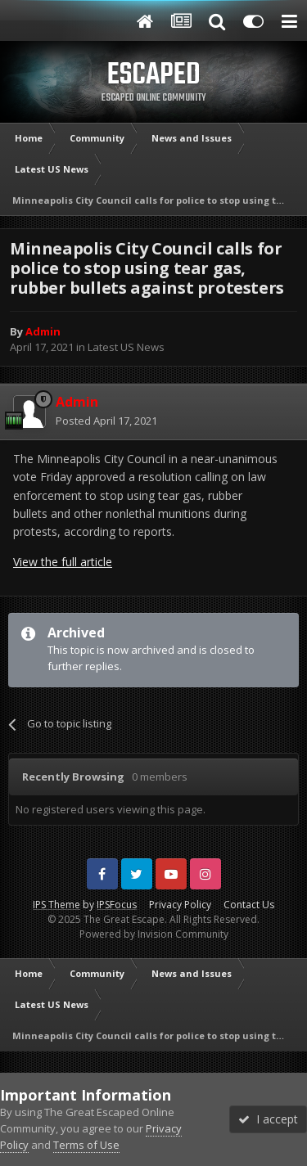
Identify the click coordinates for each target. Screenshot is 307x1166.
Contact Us (248, 905)
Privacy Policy (180, 905)
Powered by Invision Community (153, 934)
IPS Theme (56, 905)
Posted (106, 420)
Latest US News (126, 347)
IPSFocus (117, 905)
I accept (268, 1119)
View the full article (62, 561)
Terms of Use (86, 1144)
